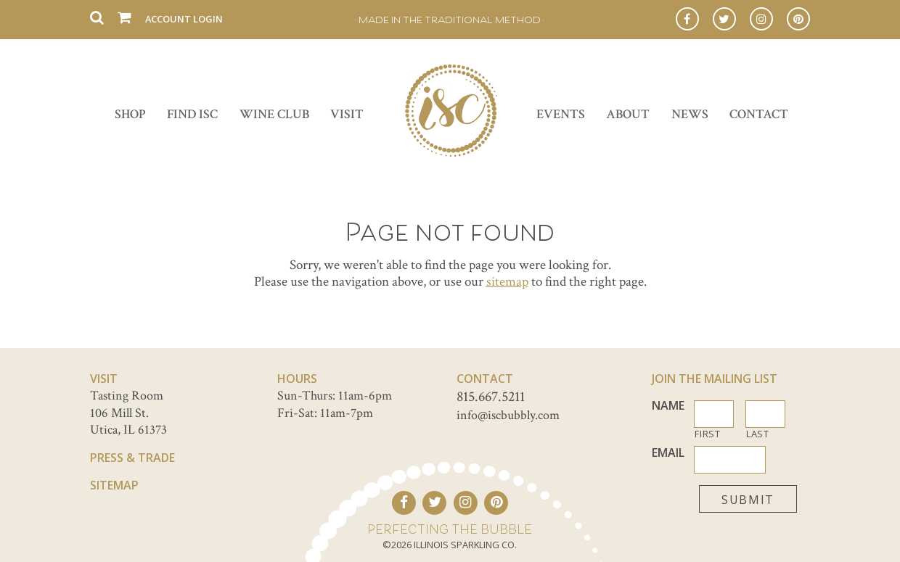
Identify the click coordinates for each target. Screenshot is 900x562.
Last (757, 434)
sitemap (507, 282)
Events (560, 114)
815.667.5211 (491, 396)
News (689, 114)
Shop (130, 114)
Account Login (184, 18)
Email (668, 453)
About (628, 114)
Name (668, 406)
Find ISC (192, 114)
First (707, 434)
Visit (347, 114)
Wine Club (274, 114)
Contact (758, 114)
